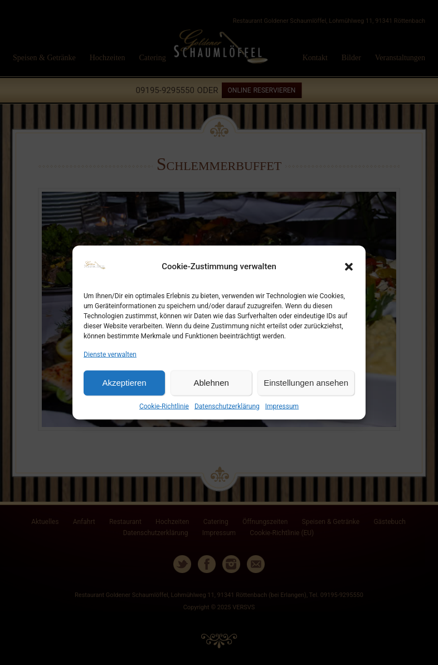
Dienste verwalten (110, 354)
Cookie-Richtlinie (164, 406)
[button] (348, 266)
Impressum (282, 406)
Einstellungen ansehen (306, 382)
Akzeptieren (124, 382)
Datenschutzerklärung (227, 406)
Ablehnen (210, 382)
